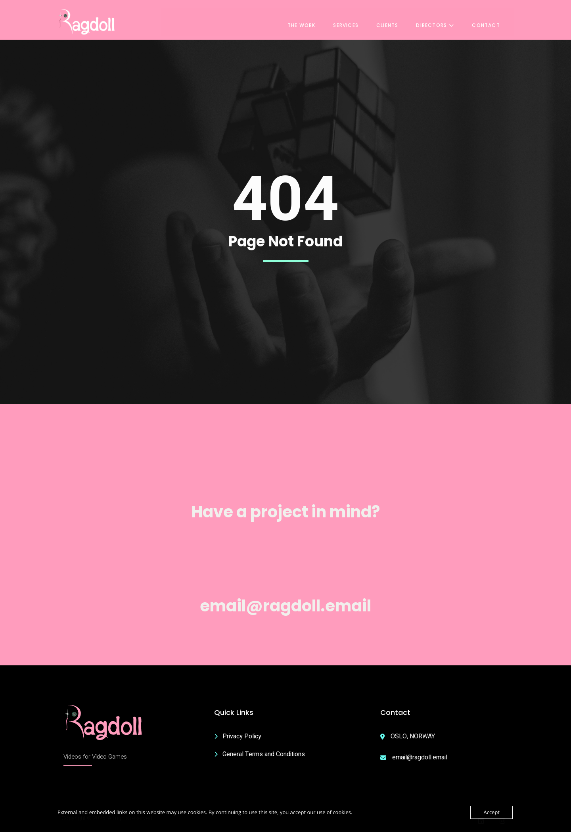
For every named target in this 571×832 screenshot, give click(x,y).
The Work (309, 20)
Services (353, 20)
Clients (395, 20)
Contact (494, 20)
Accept (491, 812)
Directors (443, 20)
